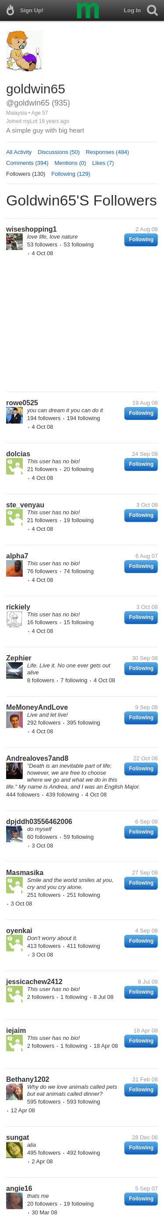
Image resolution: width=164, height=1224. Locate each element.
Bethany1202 (27, 1079)
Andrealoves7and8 (37, 758)
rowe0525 (22, 403)
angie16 (19, 1188)
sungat (17, 1137)
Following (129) (70, 174)
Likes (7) (103, 163)
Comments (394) (27, 163)
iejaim (16, 1030)
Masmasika (24, 872)
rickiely (18, 607)
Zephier (18, 658)
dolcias (18, 454)
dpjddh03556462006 (39, 821)
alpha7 (17, 556)
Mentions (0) (70, 163)
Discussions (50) (59, 152)
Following (141, 239)
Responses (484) (107, 152)
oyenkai (19, 930)
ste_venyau (25, 505)
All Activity (19, 152)
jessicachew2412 (34, 981)
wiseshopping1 (31, 229)
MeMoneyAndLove (37, 707)
